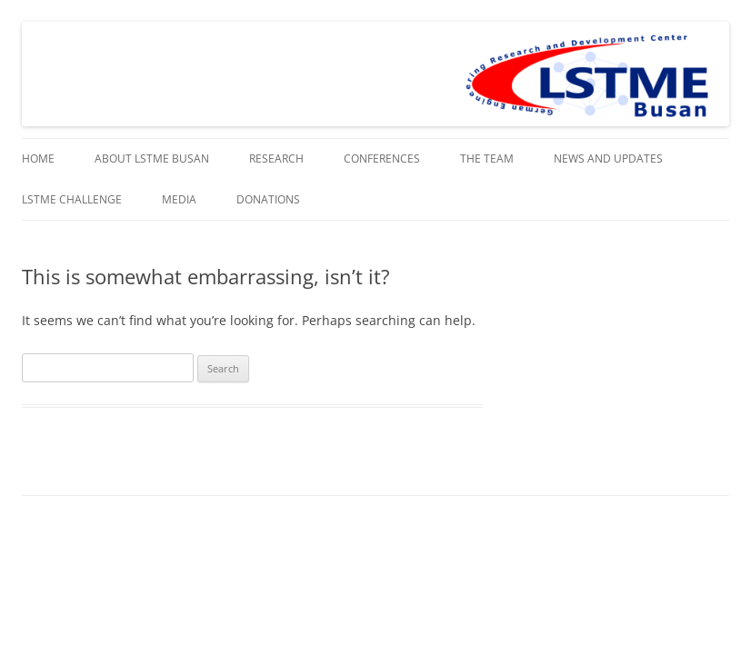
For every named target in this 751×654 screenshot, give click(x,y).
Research (276, 158)
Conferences (382, 158)
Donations (268, 199)
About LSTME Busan (152, 158)
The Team (487, 158)
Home (38, 158)
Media (179, 199)
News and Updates (608, 158)
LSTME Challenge (72, 199)
